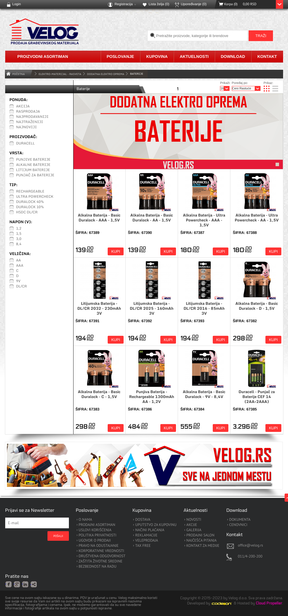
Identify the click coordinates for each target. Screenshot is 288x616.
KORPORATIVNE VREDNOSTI (101, 551)
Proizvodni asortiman (42, 56)
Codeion (226, 604)
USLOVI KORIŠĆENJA (95, 530)
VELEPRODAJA (146, 540)
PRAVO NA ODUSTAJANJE (99, 546)
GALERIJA (193, 530)
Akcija (23, 106)
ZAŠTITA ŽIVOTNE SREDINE (100, 561)
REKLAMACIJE (146, 535)
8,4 (18, 244)
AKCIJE (191, 525)
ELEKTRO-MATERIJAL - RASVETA (60, 74)
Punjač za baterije (35, 175)
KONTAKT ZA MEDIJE (202, 546)
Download (233, 56)
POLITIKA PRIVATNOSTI (98, 535)
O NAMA (85, 520)
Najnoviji (26, 127)
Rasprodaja (28, 111)
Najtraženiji (29, 122)
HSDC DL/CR (27, 212)
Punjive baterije (33, 160)
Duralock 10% (30, 207)
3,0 (18, 239)
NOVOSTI (193, 520)
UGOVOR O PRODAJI (95, 540)
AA (18, 260)
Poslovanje (120, 56)
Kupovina (157, 56)
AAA (19, 265)
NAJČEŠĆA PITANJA (201, 540)
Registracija (124, 4)
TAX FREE (143, 546)
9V (18, 281)
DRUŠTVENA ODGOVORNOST (102, 556)
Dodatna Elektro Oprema (105, 74)
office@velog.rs (250, 545)
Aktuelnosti (194, 56)
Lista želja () (158, 4)
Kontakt (267, 56)
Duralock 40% (30, 202)
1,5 (18, 234)
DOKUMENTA (240, 520)
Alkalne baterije (33, 165)
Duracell (25, 143)
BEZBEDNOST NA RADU (98, 566)
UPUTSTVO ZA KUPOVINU (155, 525)
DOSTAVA (142, 520)
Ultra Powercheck (35, 197)
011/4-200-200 (250, 556)
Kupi (115, 251)
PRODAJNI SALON (200, 535)
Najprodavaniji (32, 117)
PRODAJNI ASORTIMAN (97, 525)
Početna (18, 74)
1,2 (18, 228)
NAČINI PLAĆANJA (149, 530)
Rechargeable (30, 191)
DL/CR (21, 286)
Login (16, 4)
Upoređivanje (194, 4)
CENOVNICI (238, 525)
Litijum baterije (33, 170)
